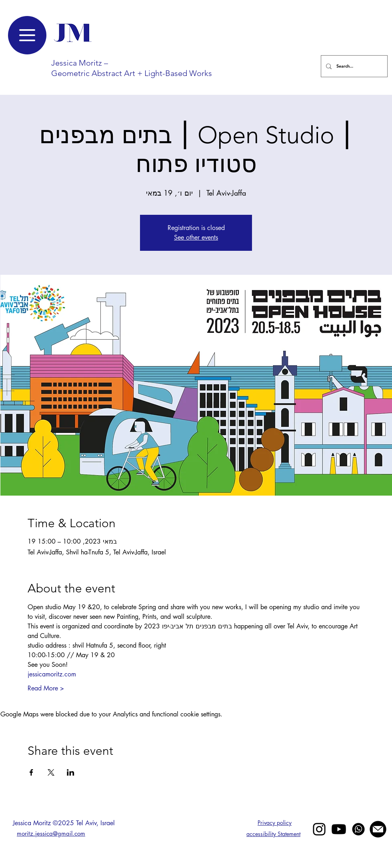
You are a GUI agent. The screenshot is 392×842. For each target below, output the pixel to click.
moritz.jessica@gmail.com (51, 833)
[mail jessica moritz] (378, 829)
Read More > (46, 688)
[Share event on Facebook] (31, 772)
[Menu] (27, 35)
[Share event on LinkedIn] (70, 772)
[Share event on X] (51, 772)
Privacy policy (275, 822)
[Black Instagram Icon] (319, 829)
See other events (196, 237)
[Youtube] (338, 829)
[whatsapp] (358, 829)
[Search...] (353, 66)
